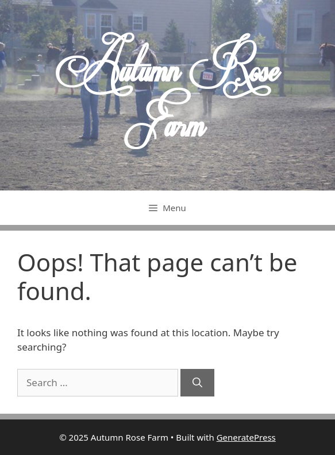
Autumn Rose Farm (167, 95)
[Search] (197, 382)
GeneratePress (246, 437)
